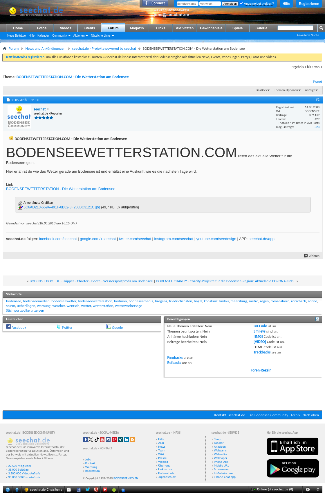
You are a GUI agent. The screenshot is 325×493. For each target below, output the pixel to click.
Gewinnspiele (211, 28)
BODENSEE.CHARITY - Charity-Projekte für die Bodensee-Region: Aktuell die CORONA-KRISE (225, 281)
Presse (162, 458)
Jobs (88, 459)
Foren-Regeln (261, 370)
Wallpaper (220, 458)
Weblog (163, 462)
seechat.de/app (262, 239)
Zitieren (311, 256)
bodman (120, 301)
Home (18, 28)
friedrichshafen (180, 301)
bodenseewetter (63, 301)
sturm (10, 305)
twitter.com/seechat (135, 239)
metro (253, 301)
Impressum (92, 471)
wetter (86, 305)
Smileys (260, 331)
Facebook (19, 327)
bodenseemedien (36, 301)
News (161, 447)
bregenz (161, 301)
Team (161, 450)
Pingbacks (175, 357)
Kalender (43, 35)
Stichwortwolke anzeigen (25, 310)
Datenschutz (166, 473)
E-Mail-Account (224, 473)
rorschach (298, 301)
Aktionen (79, 35)
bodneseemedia (141, 301)
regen (264, 301)
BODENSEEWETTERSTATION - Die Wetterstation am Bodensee (60, 189)
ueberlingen (26, 305)
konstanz (210, 301)
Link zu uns (165, 469)
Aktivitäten (185, 28)
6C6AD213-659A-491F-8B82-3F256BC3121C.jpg (62, 207)
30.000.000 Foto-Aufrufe (24, 477)
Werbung (91, 467)
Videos (65, 28)
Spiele (237, 28)
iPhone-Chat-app (225, 477)
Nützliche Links (100, 35)
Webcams (220, 450)
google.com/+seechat (98, 239)
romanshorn (279, 301)
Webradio (220, 454)
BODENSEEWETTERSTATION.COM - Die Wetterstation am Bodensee (73, 76)
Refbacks (174, 362)
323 (317, 127)
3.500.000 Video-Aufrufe (24, 473)
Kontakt (220, 415)
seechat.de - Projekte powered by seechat (104, 48)
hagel (198, 301)
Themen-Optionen (286, 90)
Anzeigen (220, 447)
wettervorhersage (128, 305)
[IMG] (258, 336)
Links (160, 28)
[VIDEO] (260, 342)
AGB (161, 443)
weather (59, 305)
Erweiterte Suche (308, 35)
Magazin (137, 28)
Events (89, 28)
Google (117, 327)
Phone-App (221, 462)
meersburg (239, 301)
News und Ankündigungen (45, 48)
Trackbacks (262, 352)
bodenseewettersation (95, 301)
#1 (317, 99)
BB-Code (260, 326)
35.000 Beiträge (18, 469)
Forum (113, 28)
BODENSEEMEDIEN (125, 478)
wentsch (73, 305)
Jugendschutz (167, 477)
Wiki (161, 454)
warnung (44, 305)
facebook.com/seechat (58, 239)
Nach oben (310, 415)
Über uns (164, 465)
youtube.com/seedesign (216, 239)
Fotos (42, 28)
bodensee (13, 301)
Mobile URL (221, 465)
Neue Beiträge (16, 35)
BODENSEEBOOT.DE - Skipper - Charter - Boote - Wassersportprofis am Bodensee (91, 281)
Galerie (261, 28)
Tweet (317, 81)
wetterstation (103, 305)
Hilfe (286, 4)
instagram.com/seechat (173, 239)
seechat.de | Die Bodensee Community (258, 415)
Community (59, 35)
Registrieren (309, 4)
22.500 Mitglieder (19, 466)
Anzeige (310, 90)
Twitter (67, 327)
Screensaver (222, 469)
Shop (217, 439)
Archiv (295, 415)
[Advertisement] (162, 393)
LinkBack (261, 90)
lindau (224, 301)
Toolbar (218, 443)
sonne (312, 301)
